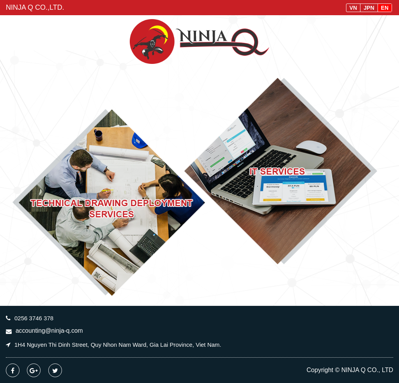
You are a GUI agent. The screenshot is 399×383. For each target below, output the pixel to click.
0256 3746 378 (33, 318)
